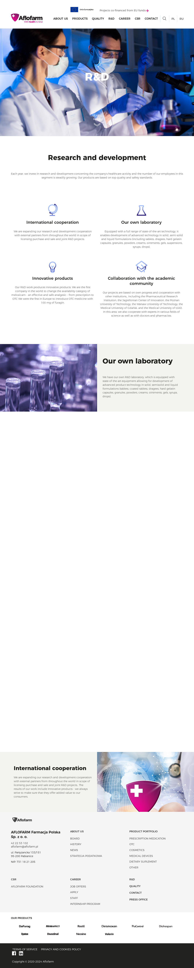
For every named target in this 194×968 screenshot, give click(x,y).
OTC (131, 844)
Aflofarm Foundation (27, 886)
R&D (111, 18)
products (80, 18)
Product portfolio (143, 831)
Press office (138, 899)
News (74, 850)
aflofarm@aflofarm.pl (24, 846)
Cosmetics (137, 850)
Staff (74, 898)
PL (173, 19)
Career (124, 18)
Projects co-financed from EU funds (124, 10)
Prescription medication (147, 838)
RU (182, 19)
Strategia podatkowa (86, 856)
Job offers (78, 886)
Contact (151, 18)
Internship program (85, 904)
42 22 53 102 (19, 843)
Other (133, 867)
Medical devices (141, 856)
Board (75, 838)
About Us (60, 18)
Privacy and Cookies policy (61, 949)
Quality (98, 18)
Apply (74, 892)
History (75, 844)
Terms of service (24, 949)
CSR (137, 18)
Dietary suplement (143, 861)
